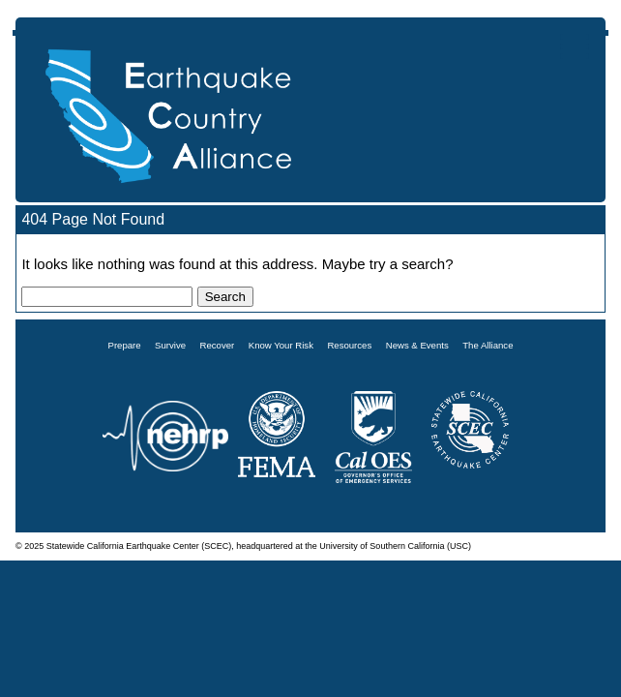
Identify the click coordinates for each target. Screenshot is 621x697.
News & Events (417, 345)
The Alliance (487, 345)
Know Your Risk (281, 345)
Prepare (124, 345)
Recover (217, 345)
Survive (170, 345)
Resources (349, 345)
